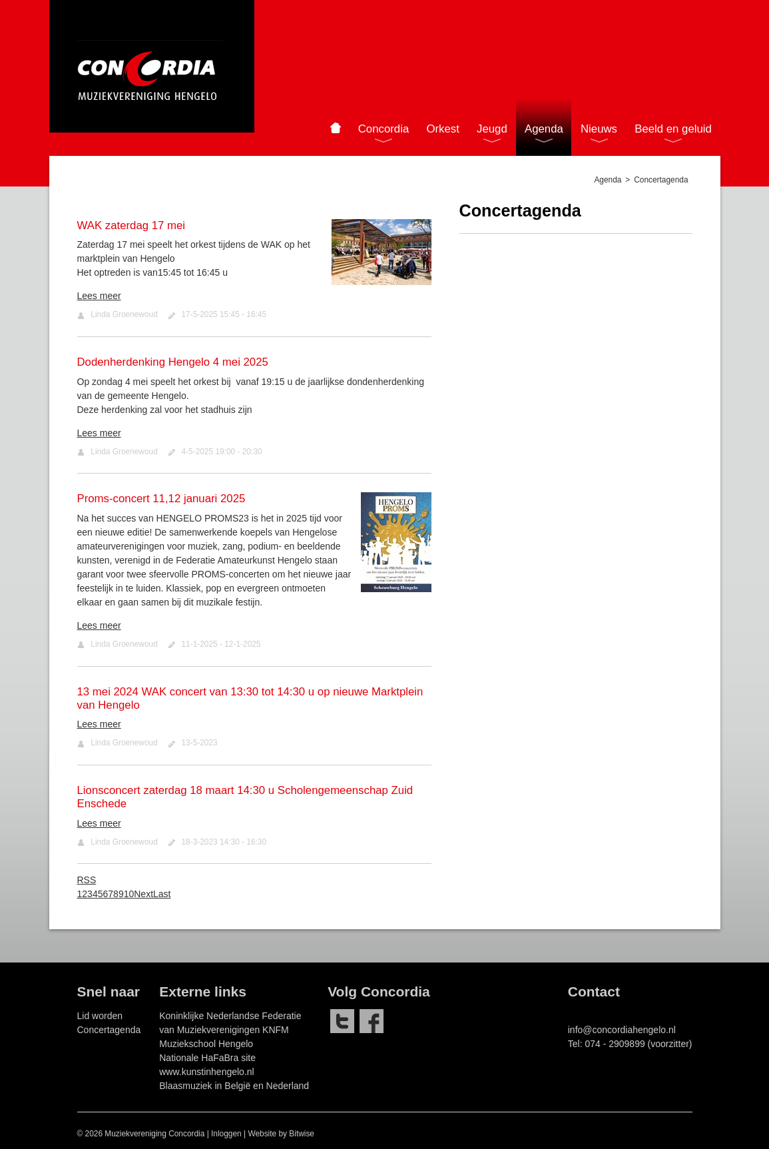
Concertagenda (109, 1029)
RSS (87, 880)
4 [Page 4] (95, 894)
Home (335, 128)
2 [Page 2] (84, 894)
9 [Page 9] (121, 894)
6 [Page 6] (105, 894)
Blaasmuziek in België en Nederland (234, 1085)
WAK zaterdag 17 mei (131, 225)
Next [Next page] (143, 894)
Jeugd (492, 129)
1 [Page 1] (80, 894)
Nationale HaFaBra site (207, 1057)
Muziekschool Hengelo (206, 1043)
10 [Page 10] (129, 894)
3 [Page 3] (90, 894)
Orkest (442, 129)
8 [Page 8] (116, 894)
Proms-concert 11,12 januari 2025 (161, 498)
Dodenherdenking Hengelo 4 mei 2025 (172, 362)
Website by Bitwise (281, 1133)
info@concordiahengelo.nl (622, 1029)
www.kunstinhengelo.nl (206, 1071)
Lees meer (99, 295)
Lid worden (100, 1015)
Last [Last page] (161, 894)
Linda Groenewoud (124, 314)
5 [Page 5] (100, 894)
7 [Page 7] (110, 894)
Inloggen (226, 1133)
